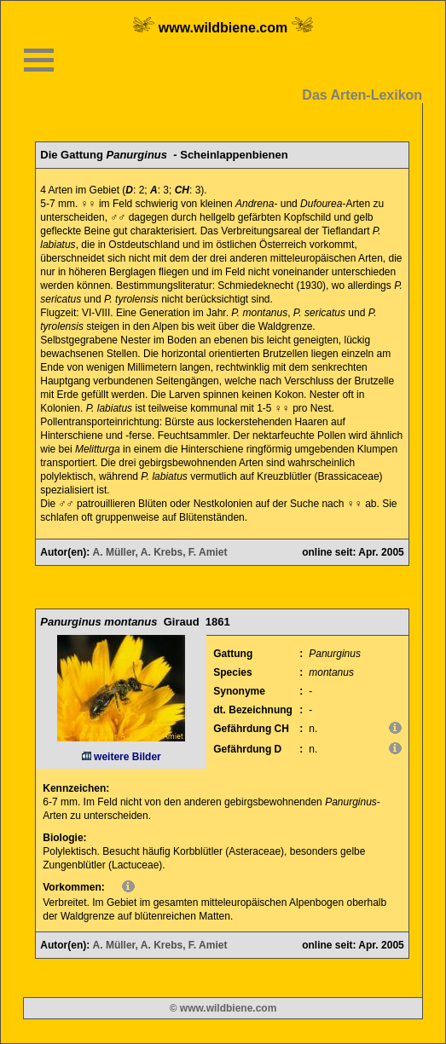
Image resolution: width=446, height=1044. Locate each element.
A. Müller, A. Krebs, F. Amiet (160, 552)
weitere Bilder (121, 757)
